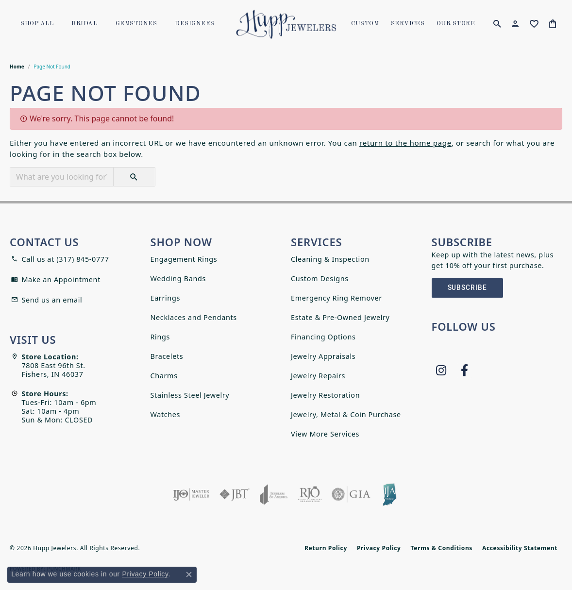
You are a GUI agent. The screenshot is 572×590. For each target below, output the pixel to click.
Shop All (36, 24)
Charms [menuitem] (164, 375)
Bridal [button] (84, 24)
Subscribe (468, 287)
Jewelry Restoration (325, 395)
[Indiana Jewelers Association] (389, 494)
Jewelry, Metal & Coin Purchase (346, 414)
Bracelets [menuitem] (167, 356)
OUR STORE (456, 24)
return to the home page (405, 143)
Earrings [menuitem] (165, 298)
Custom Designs (320, 278)
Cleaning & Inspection (330, 259)
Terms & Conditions (441, 548)
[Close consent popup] (189, 574)
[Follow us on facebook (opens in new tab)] (464, 370)
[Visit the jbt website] (234, 494)
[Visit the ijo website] (191, 494)
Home (17, 66)
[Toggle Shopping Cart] (553, 24)
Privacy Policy (379, 548)
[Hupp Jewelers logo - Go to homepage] (286, 24)
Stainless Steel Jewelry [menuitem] (190, 395)
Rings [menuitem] (160, 336)
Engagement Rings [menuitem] (184, 259)
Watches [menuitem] (166, 414)
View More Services (325, 433)
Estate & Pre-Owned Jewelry (340, 317)
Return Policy (325, 548)
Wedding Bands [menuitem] (178, 278)
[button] (497, 24)
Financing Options (323, 336)
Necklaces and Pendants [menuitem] (194, 317)
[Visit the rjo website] (310, 494)
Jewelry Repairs (318, 375)
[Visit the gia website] (351, 494)
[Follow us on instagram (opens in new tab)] (441, 370)
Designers (194, 24)
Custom (365, 24)
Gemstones (136, 24)
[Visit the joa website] (274, 494)
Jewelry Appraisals (323, 356)
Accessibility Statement (519, 548)
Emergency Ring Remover (336, 298)
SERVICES (408, 24)
